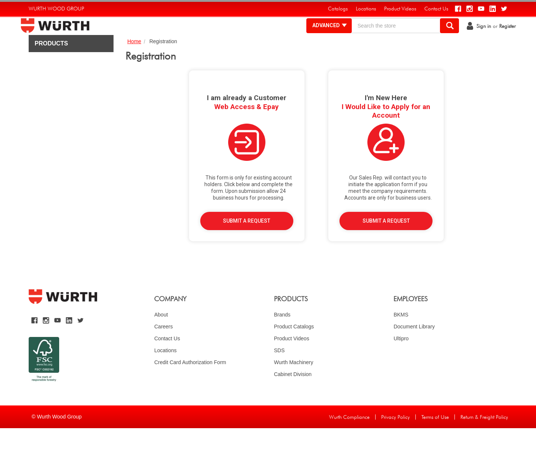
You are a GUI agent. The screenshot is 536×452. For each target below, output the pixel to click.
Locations (165, 374)
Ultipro (400, 362)
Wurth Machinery (293, 386)
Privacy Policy (395, 441)
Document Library (414, 350)
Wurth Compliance (349, 441)
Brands (282, 338)
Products (51, 67)
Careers (163, 350)
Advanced (321, 37)
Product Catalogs (294, 350)
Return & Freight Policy (484, 441)
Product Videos (291, 362)
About (161, 338)
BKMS (400, 338)
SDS (279, 374)
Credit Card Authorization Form (190, 386)
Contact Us (167, 362)
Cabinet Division (293, 398)
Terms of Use (435, 441)
